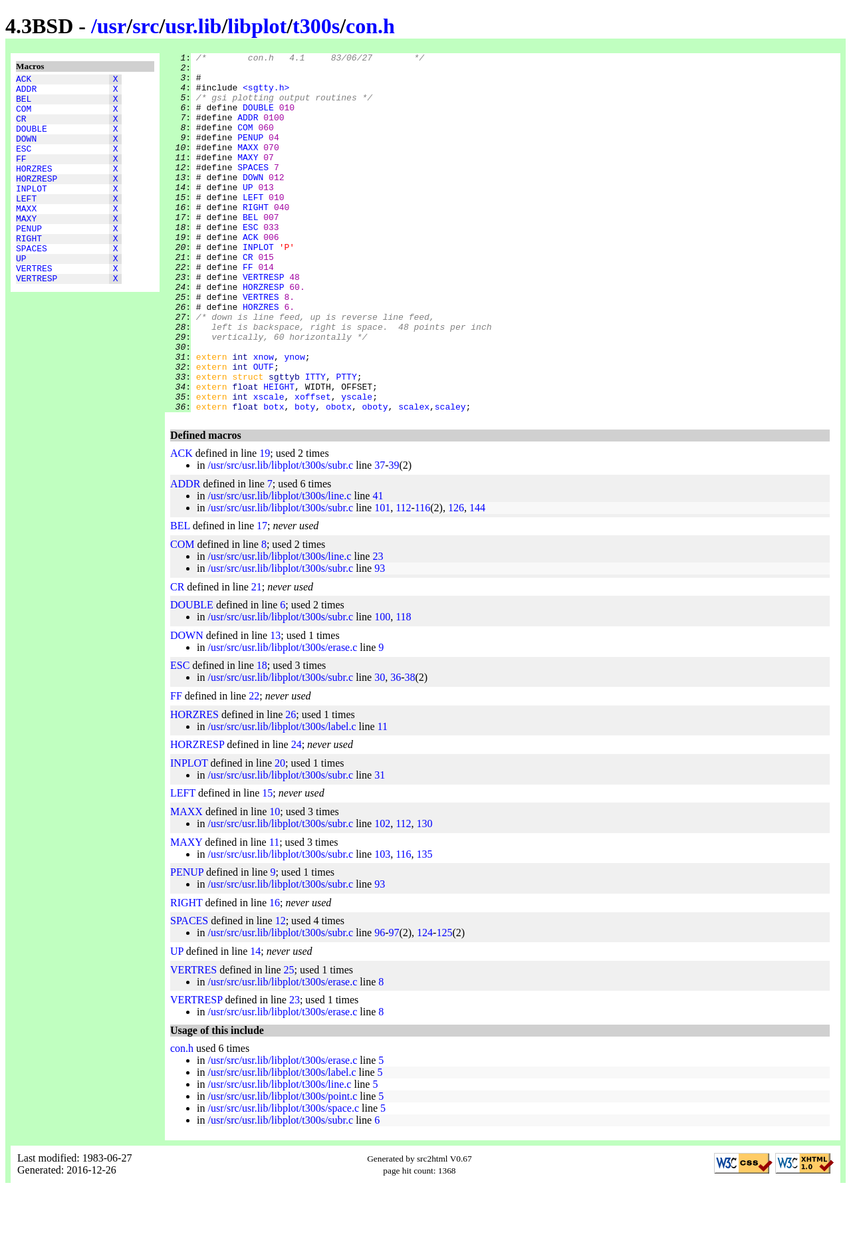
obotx (339, 478)
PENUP (29, 260)
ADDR (26, 92)
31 (379, 846)
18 (262, 737)
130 (425, 895)
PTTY (346, 442)
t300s (316, 26)
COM (23, 116)
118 (403, 688)
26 (290, 786)
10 (274, 883)
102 (382, 895)
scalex (413, 478)
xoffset (313, 466)
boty (305, 478)
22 (254, 767)
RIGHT (29, 272)
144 (477, 579)
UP (21, 296)
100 (382, 688)
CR (21, 128)
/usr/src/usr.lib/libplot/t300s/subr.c (280, 537)
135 (425, 926)
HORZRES (34, 188)
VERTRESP (36, 320)
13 (275, 707)
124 (425, 1004)
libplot (257, 26)
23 (377, 628)
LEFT (26, 224)
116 (422, 579)
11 (383, 798)
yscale (356, 466)
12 (280, 992)
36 (395, 749)
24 (296, 816)
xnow (263, 418)
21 (256, 658)
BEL (23, 104)
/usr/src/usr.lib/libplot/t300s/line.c (279, 567)
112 (403, 579)
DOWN (26, 152)
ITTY (315, 442)
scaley (450, 478)
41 (377, 567)
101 (382, 579)
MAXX (26, 236)
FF (21, 176)
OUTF (263, 430)
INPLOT (31, 212)
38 (409, 749)
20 (280, 834)
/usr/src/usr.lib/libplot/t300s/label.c (281, 798)
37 (379, 537)
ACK (23, 80)
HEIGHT (279, 454)
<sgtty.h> (266, 95)
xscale (269, 466)
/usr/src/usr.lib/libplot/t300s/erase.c (282, 719)
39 (393, 537)
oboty (375, 478)
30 (379, 749)
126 (456, 579)
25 (289, 1041)
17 (262, 597)
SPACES (31, 284)
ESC (23, 164)
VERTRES (34, 308)
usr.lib (193, 26)
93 (379, 640)
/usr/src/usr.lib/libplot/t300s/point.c (282, 1168)
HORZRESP (36, 200)
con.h (370, 26)
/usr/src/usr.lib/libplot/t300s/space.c (283, 1180)
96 (379, 1004)
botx (273, 478)
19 (264, 525)
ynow (294, 418)
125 (444, 1004)
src (145, 26)
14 (255, 1023)
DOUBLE (31, 140)
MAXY (26, 248)
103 (382, 926)
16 (274, 974)
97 (393, 1004)
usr (111, 26)
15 (267, 864)
